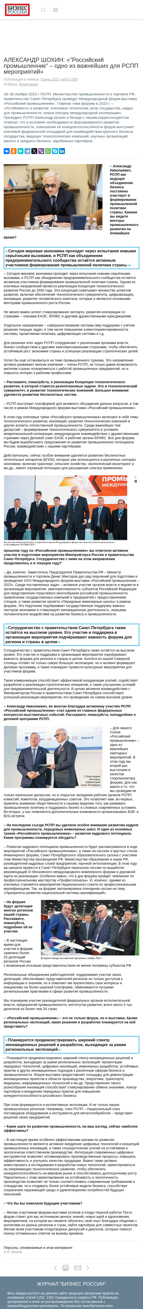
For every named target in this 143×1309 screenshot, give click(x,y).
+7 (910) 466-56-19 (71, 1301)
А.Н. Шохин (13, 1220)
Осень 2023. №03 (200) (59, 47)
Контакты (70, 1278)
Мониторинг (28, 52)
